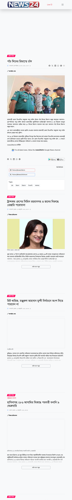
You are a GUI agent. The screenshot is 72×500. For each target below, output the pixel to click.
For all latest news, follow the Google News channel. (36, 150)
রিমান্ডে (24, 185)
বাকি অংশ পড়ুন (36, 267)
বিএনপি (30, 185)
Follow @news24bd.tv (17, 170)
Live (49, 5)
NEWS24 (59, 167)
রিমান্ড (17, 185)
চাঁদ (12, 185)
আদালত (37, 185)
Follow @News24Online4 (18, 175)
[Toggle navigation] (62, 4)
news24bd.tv (11, 145)
